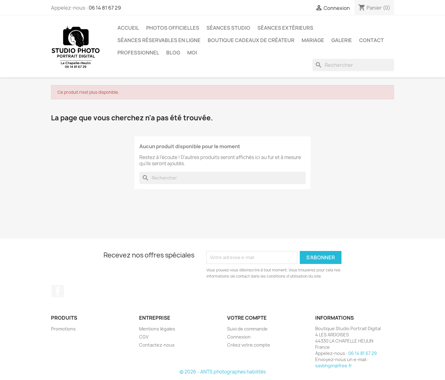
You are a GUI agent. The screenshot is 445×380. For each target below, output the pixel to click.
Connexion (239, 337)
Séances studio (228, 27)
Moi (192, 52)
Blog (173, 52)
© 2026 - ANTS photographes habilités (223, 372)
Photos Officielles (172, 27)
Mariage (313, 40)
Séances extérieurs (285, 27)
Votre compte (247, 317)
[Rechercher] (353, 65)
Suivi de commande (247, 329)
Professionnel (138, 52)
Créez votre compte (248, 345)
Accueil (128, 27)
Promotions (63, 329)
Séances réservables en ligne (159, 40)
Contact (371, 40)
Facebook (58, 291)
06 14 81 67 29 (105, 7)
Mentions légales (157, 329)
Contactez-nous (157, 345)
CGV (144, 337)
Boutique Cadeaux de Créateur (251, 40)
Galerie (341, 40)
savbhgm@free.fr (333, 366)
